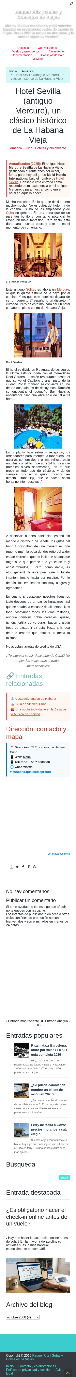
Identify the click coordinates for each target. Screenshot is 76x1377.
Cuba (29, 148)
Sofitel (30, 289)
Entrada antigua (56, 1021)
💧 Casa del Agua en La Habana (33, 698)
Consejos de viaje (52, 55)
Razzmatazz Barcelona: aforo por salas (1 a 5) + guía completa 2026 (49, 1050)
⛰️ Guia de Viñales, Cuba (28, 704)
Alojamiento (56, 51)
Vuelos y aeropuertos (26, 51)
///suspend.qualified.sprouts (30, 771)
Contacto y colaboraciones (37, 1366)
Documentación (22, 55)
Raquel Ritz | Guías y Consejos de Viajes (38, 14)
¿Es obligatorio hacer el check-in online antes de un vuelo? (36, 1217)
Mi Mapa (38, 58)
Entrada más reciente (23, 1021)
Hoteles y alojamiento (50, 148)
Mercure (63, 289)
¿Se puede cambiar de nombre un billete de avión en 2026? (48, 1089)
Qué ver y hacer (48, 47)
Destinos (23, 47)
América (28, 71)
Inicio (13, 71)
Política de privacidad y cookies (28, 1370)
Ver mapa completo (59, 853)
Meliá (27, 757)
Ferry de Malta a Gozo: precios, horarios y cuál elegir (49, 1129)
